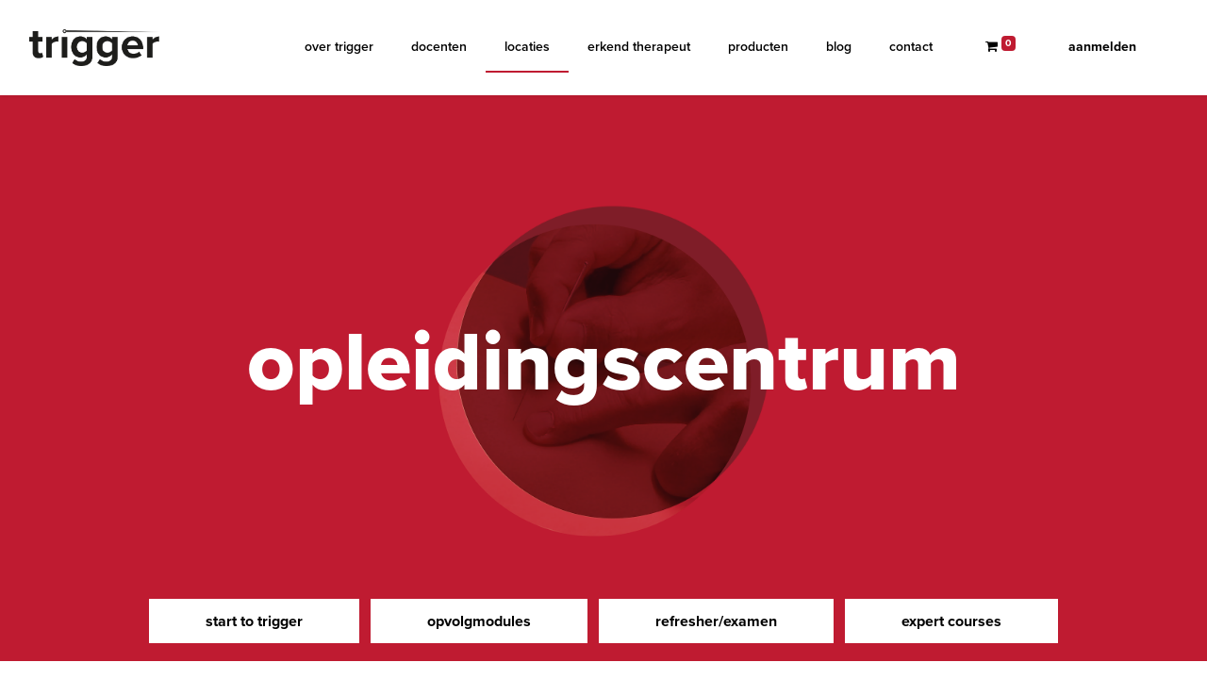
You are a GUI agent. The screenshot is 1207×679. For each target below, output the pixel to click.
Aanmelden (1102, 47)
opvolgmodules (479, 621)
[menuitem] (339, 47)
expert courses (951, 621)
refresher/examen (716, 621)
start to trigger (254, 621)
